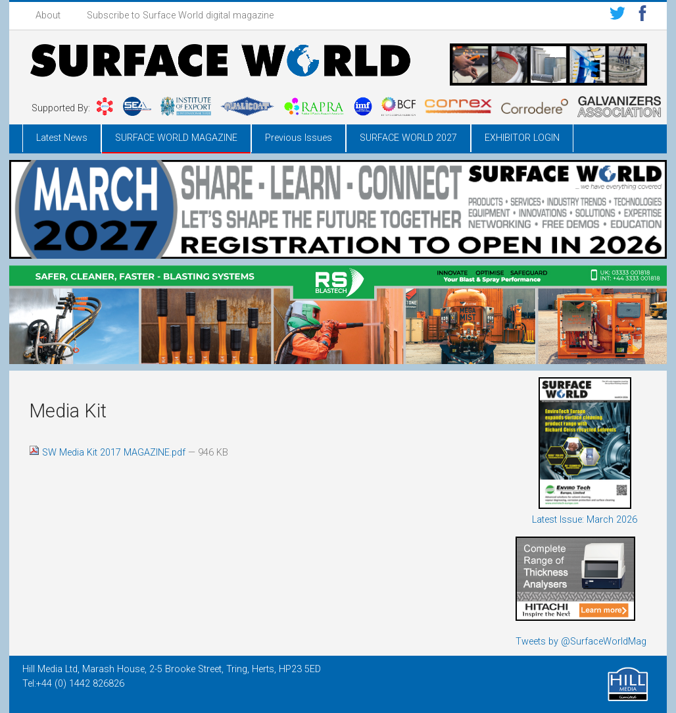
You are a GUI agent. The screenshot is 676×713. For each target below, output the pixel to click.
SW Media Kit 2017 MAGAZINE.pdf (108, 452)
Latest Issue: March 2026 (584, 519)
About (48, 15)
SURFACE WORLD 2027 (408, 138)
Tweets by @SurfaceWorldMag (581, 641)
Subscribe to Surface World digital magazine (180, 15)
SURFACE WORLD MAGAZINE (176, 138)
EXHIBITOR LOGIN (522, 138)
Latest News (61, 138)
